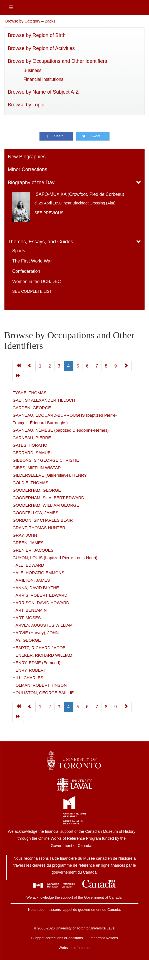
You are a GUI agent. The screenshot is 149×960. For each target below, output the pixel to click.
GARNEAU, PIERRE (32, 437)
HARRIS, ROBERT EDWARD (40, 595)
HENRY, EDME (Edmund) (36, 662)
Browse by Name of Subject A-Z (43, 92)
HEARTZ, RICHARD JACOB (39, 647)
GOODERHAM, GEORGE (37, 490)
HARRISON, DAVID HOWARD (41, 602)
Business (32, 70)
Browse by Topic (26, 105)
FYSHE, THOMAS (29, 392)
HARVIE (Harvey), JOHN (36, 632)
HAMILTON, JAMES (31, 580)
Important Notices (104, 938)
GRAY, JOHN (25, 535)
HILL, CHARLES (28, 677)
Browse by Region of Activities (41, 48)
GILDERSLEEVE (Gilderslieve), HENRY (50, 475)
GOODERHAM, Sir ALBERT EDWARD (48, 497)
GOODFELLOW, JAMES (35, 512)
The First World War (32, 261)
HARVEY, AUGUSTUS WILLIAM (43, 625)
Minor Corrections (27, 169)
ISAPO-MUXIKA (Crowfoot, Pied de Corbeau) (79, 194)
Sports (18, 250)
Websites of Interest (75, 948)
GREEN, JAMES (28, 542)
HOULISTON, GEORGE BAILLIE (43, 692)
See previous (48, 213)
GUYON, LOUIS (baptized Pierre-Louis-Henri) (55, 557)
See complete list (32, 291)
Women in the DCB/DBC (36, 281)
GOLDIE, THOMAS (30, 482)
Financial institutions (43, 79)
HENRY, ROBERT (29, 670)
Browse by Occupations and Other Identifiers (57, 61)
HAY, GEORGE (27, 640)
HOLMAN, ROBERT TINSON (40, 685)
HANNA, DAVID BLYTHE (36, 587)
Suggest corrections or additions (57, 938)
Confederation (26, 271)
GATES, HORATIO (30, 445)
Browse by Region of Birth (37, 35)
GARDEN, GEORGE (32, 407)
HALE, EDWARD (28, 565)
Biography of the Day (31, 182)
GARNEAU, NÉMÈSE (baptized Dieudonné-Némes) (61, 430)
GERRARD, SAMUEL (33, 452)
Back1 (50, 21)
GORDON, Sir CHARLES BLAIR (43, 520)
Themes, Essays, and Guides (40, 241)
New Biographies (27, 156)
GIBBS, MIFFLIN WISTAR (37, 467)
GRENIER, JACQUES (33, 550)
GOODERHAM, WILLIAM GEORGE (46, 505)
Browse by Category (22, 21)
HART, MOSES (27, 617)
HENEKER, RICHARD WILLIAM (42, 655)
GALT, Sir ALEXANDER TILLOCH (44, 400)
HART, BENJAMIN (30, 610)
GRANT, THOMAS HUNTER (39, 527)
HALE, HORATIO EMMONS (38, 572)
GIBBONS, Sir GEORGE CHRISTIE (46, 460)
